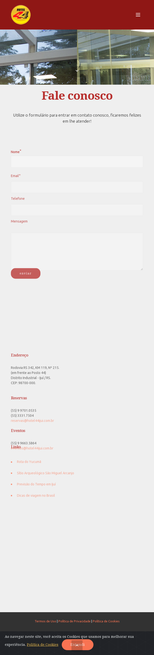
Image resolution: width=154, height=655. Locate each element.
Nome (15, 151)
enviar (26, 276)
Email (15, 177)
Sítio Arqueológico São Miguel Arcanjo (45, 476)
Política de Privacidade (74, 621)
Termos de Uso (45, 621)
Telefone (18, 200)
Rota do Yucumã (29, 465)
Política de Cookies (106, 621)
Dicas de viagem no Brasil (36, 498)
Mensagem (19, 223)
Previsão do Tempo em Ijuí (36, 487)
